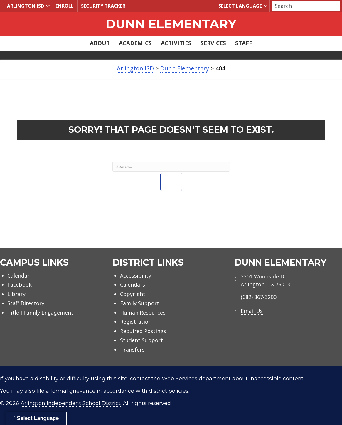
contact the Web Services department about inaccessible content (217, 378)
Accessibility (135, 275)
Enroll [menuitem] (64, 6)
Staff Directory (25, 303)
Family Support (139, 303)
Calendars (132, 284)
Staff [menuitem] (243, 43)
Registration (135, 321)
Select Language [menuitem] (239, 5)
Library (16, 294)
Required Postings (143, 331)
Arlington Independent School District (71, 403)
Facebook (19, 284)
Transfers (132, 349)
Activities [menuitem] (176, 43)
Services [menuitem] (213, 43)
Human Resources (143, 312)
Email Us (252, 310)
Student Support (141, 340)
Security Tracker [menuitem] (103, 6)
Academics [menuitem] (135, 43)
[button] (48, 6)
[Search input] (304, 6)
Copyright (132, 294)
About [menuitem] (100, 43)
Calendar (18, 275)
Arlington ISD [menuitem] (25, 5)
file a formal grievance (65, 391)
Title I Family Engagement (40, 312)
